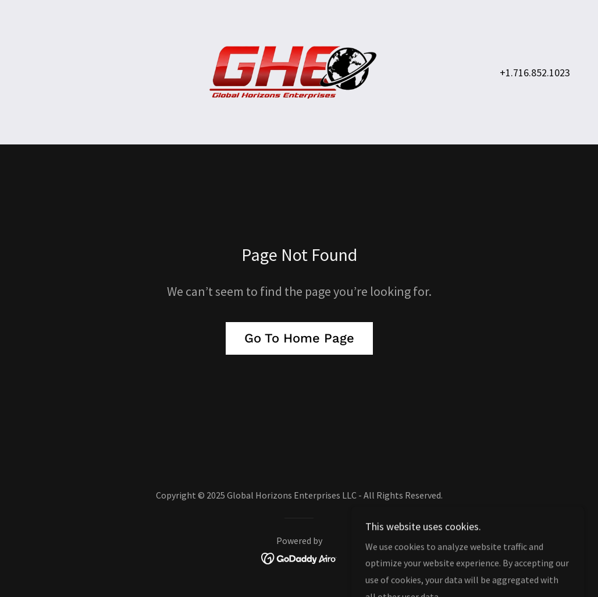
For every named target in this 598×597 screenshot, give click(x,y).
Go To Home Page (299, 338)
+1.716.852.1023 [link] (535, 72)
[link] (299, 71)
